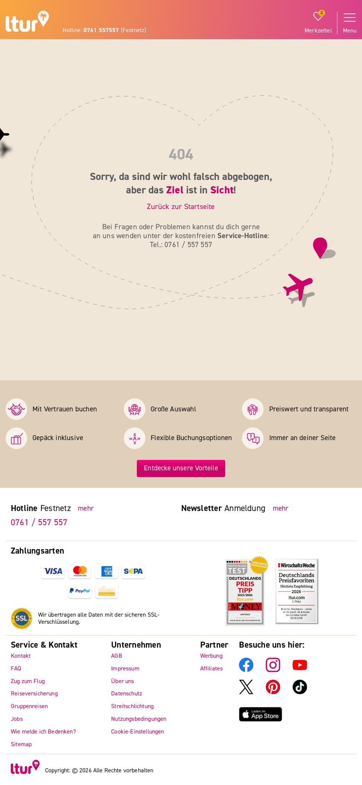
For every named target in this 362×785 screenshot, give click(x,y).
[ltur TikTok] (300, 692)
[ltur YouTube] (300, 670)
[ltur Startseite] (27, 22)
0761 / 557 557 (39, 522)
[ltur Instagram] (273, 670)
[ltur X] (246, 692)
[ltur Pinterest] (273, 692)
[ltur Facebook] (246, 670)
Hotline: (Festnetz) (104, 30)
